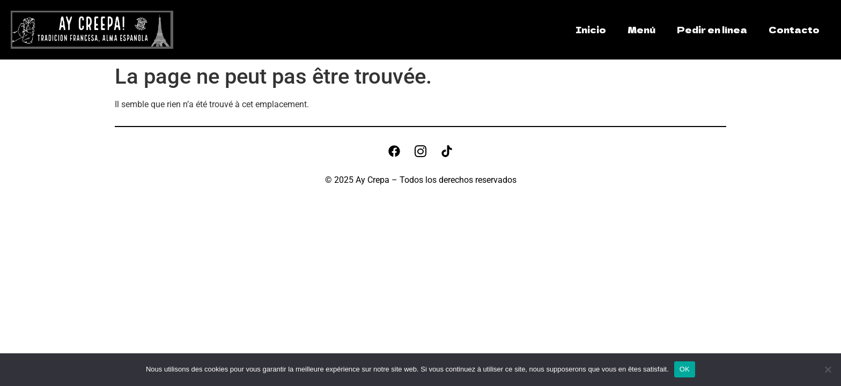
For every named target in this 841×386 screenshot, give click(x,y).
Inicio (591, 29)
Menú (641, 29)
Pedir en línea (712, 29)
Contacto (794, 29)
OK (685, 369)
